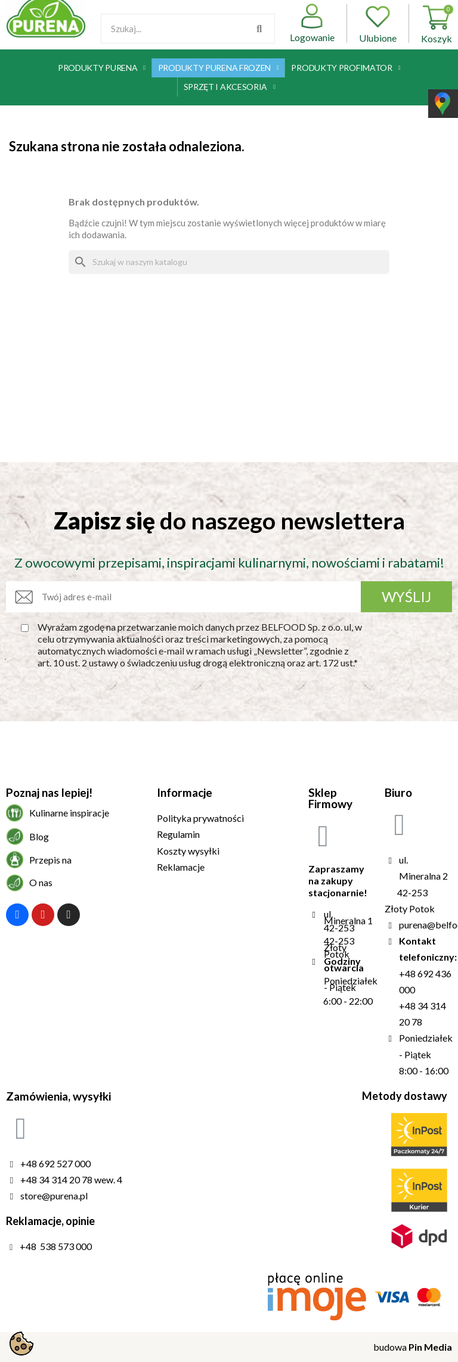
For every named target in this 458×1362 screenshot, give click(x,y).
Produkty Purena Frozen (218, 68)
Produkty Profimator (345, 68)
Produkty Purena (102, 68)
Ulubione (378, 23)
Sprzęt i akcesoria (230, 87)
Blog (39, 836)
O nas (40, 882)
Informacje (184, 792)
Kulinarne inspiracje (69, 812)
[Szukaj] (229, 262)
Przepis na (50, 859)
